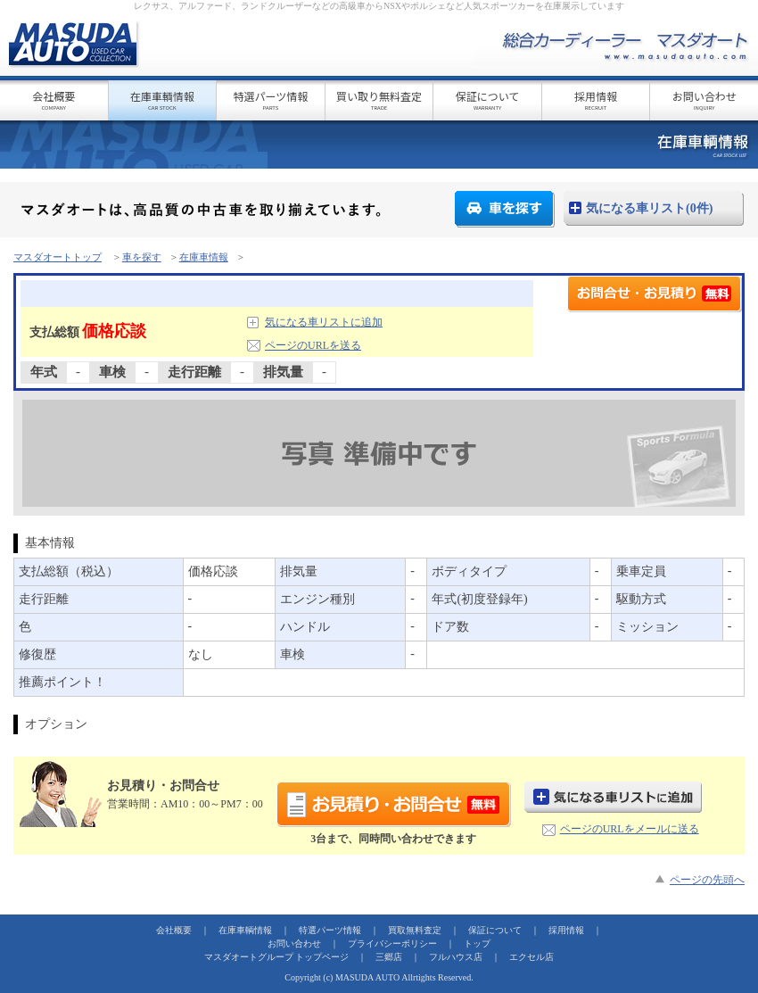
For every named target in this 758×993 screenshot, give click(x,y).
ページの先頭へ (707, 879)
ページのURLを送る (313, 345)
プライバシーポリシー (392, 943)
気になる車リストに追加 (324, 322)
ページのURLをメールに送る (629, 829)
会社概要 (54, 100)
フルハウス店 (455, 957)
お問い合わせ (704, 100)
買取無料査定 (414, 930)
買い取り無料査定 (379, 100)
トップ (477, 943)
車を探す (505, 209)
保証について (487, 100)
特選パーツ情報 (271, 100)
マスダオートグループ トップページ (277, 957)
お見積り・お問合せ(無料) (393, 804)
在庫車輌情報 (163, 100)
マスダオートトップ (57, 257)
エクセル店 (531, 957)
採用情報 (596, 100)
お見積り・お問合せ (654, 294)
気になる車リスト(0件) (649, 208)
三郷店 (388, 957)
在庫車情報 (203, 257)
